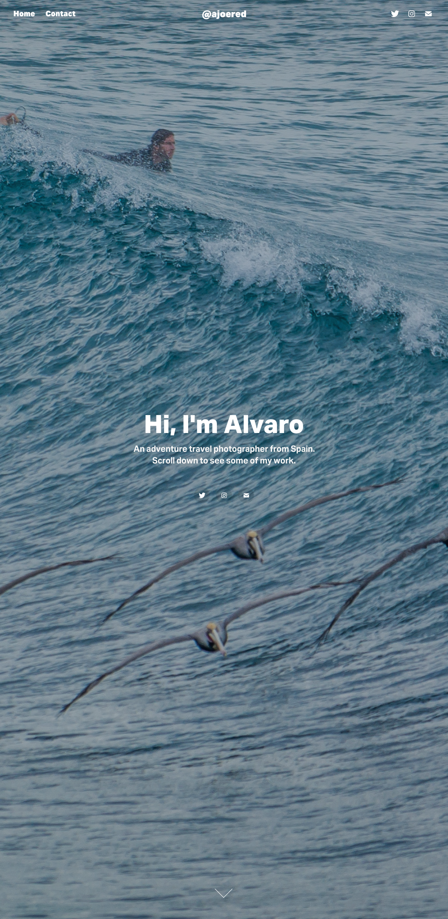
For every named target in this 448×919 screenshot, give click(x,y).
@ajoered (224, 14)
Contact (60, 13)
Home (24, 13)
